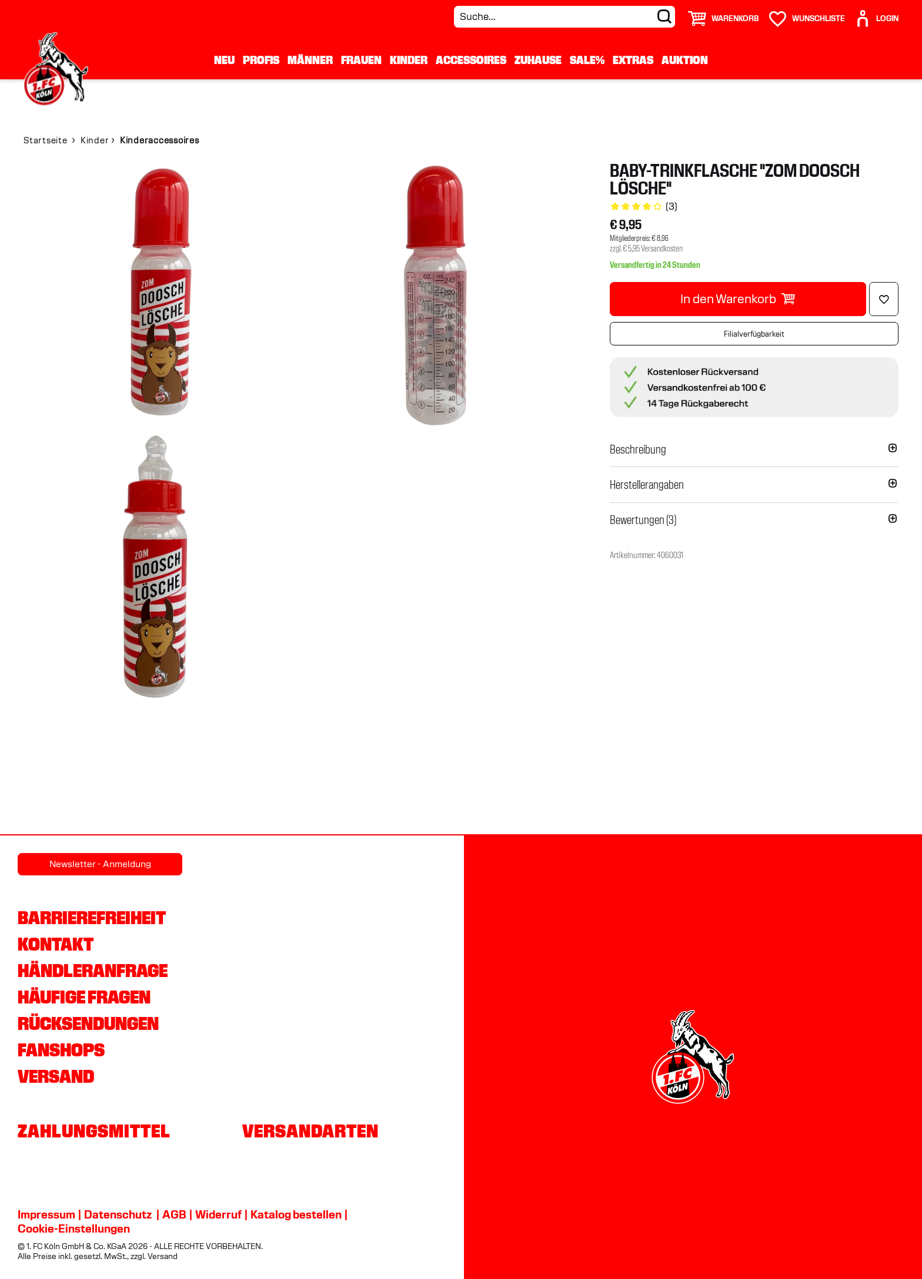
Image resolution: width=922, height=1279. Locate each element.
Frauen (361, 60)
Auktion (685, 60)
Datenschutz (118, 1214)
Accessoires (471, 60)
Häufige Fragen (84, 997)
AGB (174, 1214)
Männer (310, 60)
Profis (261, 60)
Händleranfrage (93, 970)
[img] (158, 296)
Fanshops (61, 1050)
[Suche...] (564, 16)
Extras (633, 60)
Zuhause (538, 60)
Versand (56, 1076)
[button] (754, 449)
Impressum (46, 1214)
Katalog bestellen (296, 1214)
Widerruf (218, 1214)
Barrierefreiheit (92, 917)
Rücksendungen (88, 1023)
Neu (224, 60)
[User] (876, 14)
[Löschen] (883, 299)
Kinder (408, 60)
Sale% (587, 60)
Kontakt (55, 944)
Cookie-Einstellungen (74, 1228)
